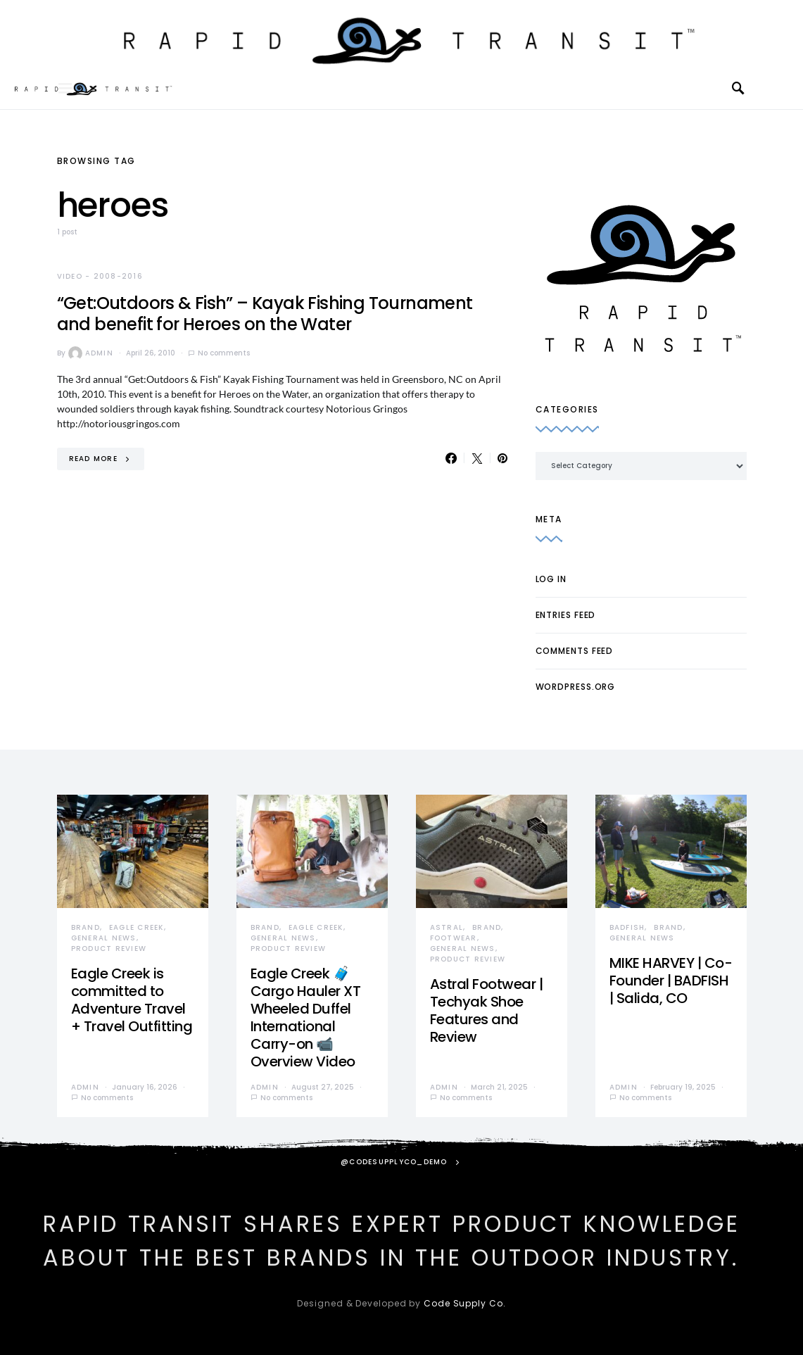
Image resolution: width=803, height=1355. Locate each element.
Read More (93, 458)
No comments (224, 353)
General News (104, 938)
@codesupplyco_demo (394, 1162)
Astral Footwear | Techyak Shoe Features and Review (486, 1010)
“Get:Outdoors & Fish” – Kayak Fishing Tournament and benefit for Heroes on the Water (265, 313)
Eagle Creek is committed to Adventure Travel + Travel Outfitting (132, 1000)
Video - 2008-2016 (100, 276)
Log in (551, 579)
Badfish (627, 927)
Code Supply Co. (465, 1303)
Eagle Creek (136, 927)
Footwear (453, 938)
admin (90, 353)
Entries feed (566, 615)
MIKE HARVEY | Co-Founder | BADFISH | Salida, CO (671, 980)
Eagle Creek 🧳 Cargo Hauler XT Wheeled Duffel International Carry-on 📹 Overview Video (306, 1017)
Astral (447, 927)
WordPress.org (576, 687)
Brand (85, 927)
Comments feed (575, 651)
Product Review (109, 948)
